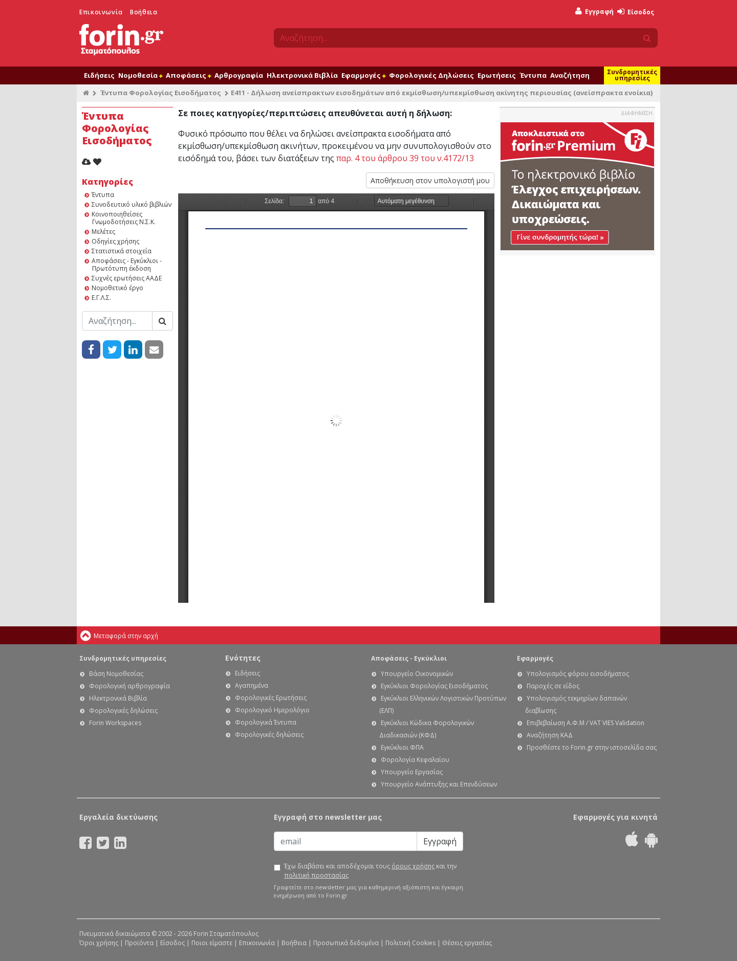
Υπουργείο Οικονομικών (417, 673)
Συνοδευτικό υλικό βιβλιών (131, 204)
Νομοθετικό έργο (117, 287)
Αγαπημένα (251, 685)
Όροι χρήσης (98, 942)
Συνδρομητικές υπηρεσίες (632, 75)
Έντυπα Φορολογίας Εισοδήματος (160, 92)
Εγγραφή (594, 11)
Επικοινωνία (101, 12)
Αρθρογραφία (238, 75)
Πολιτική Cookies (410, 942)
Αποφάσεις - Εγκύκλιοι (409, 658)
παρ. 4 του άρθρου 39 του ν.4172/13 (405, 158)
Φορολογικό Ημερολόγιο (272, 710)
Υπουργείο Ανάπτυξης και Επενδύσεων (439, 784)
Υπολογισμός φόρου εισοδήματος (578, 673)
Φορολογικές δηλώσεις (123, 710)
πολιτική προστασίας (316, 875)
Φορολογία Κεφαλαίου (415, 759)
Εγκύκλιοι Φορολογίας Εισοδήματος (434, 686)
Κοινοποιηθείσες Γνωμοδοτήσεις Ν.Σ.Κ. (124, 218)
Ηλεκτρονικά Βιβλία (302, 75)
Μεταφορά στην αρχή (126, 635)
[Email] (345, 841)
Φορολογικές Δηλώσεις (431, 75)
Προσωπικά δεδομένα (346, 942)
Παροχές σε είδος (553, 686)
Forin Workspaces (115, 722)
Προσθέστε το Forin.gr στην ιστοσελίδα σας (592, 747)
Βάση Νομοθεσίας (116, 673)
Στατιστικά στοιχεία (121, 251)
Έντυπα (533, 75)
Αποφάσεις (188, 75)
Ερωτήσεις (497, 75)
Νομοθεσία (140, 75)
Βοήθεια (143, 12)
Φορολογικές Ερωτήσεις (271, 697)
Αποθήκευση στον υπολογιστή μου (430, 180)
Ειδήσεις (99, 75)
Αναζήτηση (570, 75)
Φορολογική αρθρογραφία (129, 686)
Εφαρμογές (363, 75)
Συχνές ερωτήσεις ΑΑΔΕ (127, 278)
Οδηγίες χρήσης (115, 241)
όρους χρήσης (413, 866)
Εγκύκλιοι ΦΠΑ (402, 747)
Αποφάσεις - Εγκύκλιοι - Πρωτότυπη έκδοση (127, 264)
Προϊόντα (139, 942)
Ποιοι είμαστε (211, 942)
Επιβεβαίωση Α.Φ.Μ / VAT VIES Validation (585, 722)
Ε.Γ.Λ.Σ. (101, 297)
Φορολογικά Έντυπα (265, 722)
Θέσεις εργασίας (467, 942)
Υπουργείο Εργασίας (412, 772)
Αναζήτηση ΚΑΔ (550, 735)
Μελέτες (103, 231)
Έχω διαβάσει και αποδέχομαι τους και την (370, 871)
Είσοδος (635, 12)
